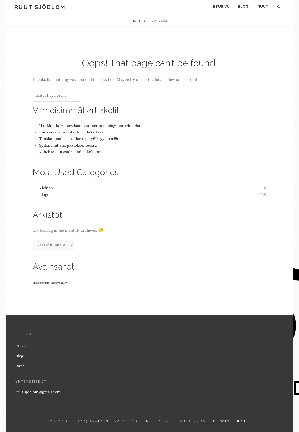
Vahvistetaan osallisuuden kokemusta (73, 152)
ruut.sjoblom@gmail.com (38, 392)
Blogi (244, 6)
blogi (43, 194)
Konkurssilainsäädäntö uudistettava (71, 132)
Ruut (263, 6)
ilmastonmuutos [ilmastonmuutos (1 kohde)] (41, 282)
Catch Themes (234, 421)
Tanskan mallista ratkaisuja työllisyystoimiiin (79, 138)
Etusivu (221, 6)
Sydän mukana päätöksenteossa (68, 145)
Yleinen (46, 188)
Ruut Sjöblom (40, 7)
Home (137, 20)
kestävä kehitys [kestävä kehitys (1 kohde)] (59, 282)
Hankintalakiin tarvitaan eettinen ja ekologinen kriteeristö (90, 125)
